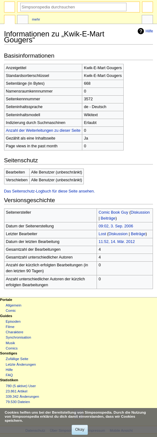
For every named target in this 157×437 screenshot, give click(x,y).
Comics (11, 348)
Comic (11, 310)
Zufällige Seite (17, 359)
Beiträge (108, 218)
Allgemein (13, 305)
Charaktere (14, 332)
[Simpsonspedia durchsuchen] (73, 7)
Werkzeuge (147, 20)
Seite (9, 20)
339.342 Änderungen (22, 396)
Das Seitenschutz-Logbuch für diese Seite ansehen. (49, 191)
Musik (10, 343)
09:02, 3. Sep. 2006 (116, 226)
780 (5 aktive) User (21, 386)
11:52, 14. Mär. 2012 (117, 242)
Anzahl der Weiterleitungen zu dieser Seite (43, 130)
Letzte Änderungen (21, 364)
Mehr (36, 19)
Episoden (13, 321)
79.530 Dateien (18, 402)
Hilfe (144, 31)
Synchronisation (18, 337)
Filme (10, 327)
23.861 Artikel (16, 391)
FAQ (9, 375)
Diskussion (140, 212)
